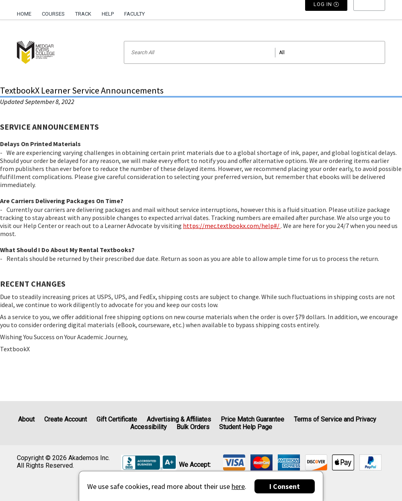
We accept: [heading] (195, 464)
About (26, 419)
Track (83, 14)
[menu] (369, 14)
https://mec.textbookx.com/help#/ (232, 226)
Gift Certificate (116, 419)
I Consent (284, 486)
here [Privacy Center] (238, 486)
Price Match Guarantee (252, 419)
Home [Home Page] (24, 14)
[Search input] (254, 52)
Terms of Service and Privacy (335, 419)
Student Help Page (245, 427)
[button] (369, 14)
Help (108, 14)
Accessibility (148, 427)
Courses (53, 14)
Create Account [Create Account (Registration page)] (65, 419)
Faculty (134, 14)
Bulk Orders (192, 427)
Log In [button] (326, 14)
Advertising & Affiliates (179, 419)
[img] (234, 462)
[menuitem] (27, 11)
